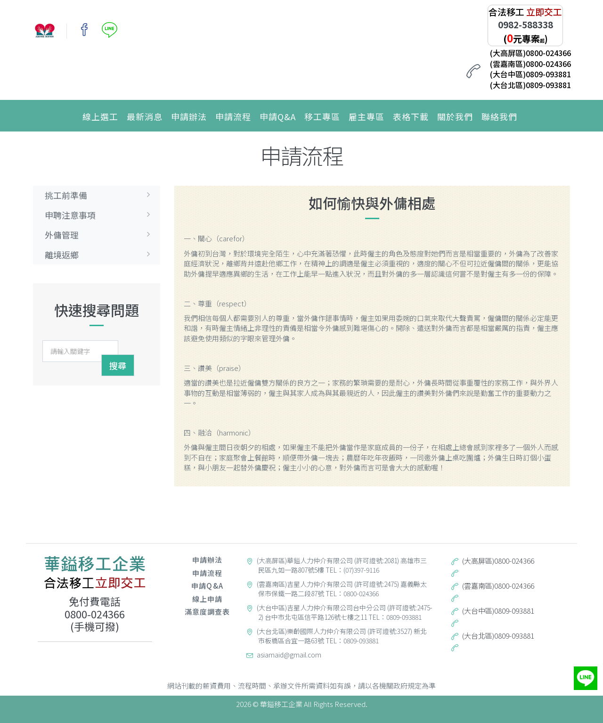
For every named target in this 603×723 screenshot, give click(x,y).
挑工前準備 (100, 195)
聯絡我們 (499, 116)
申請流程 (233, 116)
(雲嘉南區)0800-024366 (530, 63)
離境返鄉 (100, 254)
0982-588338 (525, 24)
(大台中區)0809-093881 (530, 74)
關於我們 (455, 116)
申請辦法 (189, 116)
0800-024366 (95, 613)
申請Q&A (278, 116)
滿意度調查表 (207, 611)
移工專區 (322, 116)
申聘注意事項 (100, 215)
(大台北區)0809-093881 (530, 84)
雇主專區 (366, 116)
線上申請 (207, 599)
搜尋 (117, 365)
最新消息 (145, 116)
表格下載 (411, 116)
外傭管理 (100, 235)
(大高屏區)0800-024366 (530, 52)
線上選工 (100, 116)
